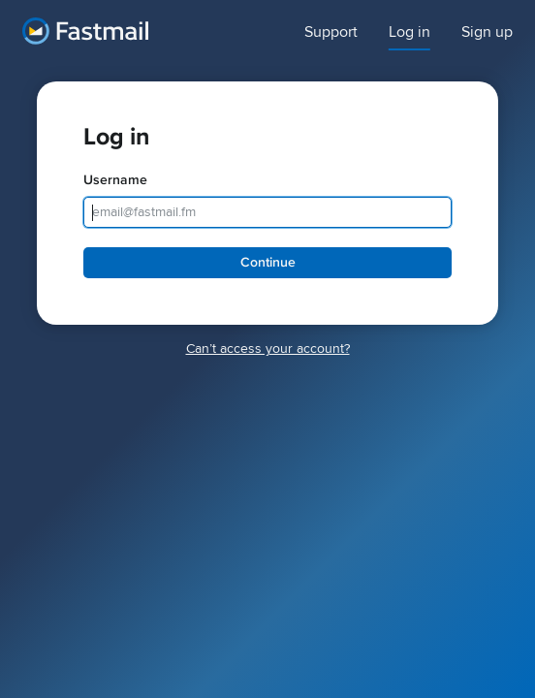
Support (331, 32)
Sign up (487, 32)
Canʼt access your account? (268, 348)
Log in (409, 32)
